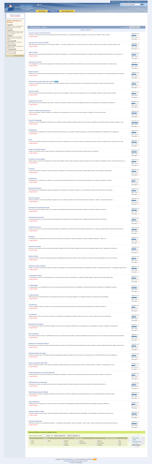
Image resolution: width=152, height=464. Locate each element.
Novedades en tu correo (140, 1)
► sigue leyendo (33, 36)
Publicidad (129, 1)
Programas (23, 8)
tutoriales (30, 8)
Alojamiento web (115, 1)
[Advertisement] (86, 18)
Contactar (72, 462)
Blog (123, 1)
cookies (85, 461)
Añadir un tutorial (86, 29)
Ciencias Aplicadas (35, 27)
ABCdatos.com (71, 459)
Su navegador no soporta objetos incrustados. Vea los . (15, 36)
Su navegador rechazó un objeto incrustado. (15, 15)
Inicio (40, 4)
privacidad (79, 461)
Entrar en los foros (18, 55)
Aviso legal (67, 461)
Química (44, 27)
